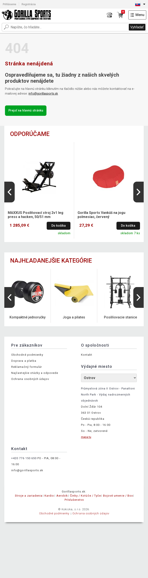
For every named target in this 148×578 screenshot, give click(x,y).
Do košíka (58, 226)
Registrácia (29, 4)
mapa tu (86, 437)
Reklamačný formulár (26, 366)
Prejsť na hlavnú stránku (25, 110)
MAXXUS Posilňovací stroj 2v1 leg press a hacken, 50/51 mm (35, 215)
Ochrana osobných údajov (30, 379)
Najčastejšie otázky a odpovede (34, 373)
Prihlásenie (9, 4)
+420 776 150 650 (24, 458)
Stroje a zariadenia (28, 495)
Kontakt (86, 354)
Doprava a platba (23, 360)
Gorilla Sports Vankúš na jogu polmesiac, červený (101, 215)
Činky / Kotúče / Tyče (85, 495)
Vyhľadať (137, 27)
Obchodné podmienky (27, 354)
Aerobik (62, 495)
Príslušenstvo (74, 499)
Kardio (49, 495)
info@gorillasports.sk (43, 93)
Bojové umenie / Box (118, 495)
